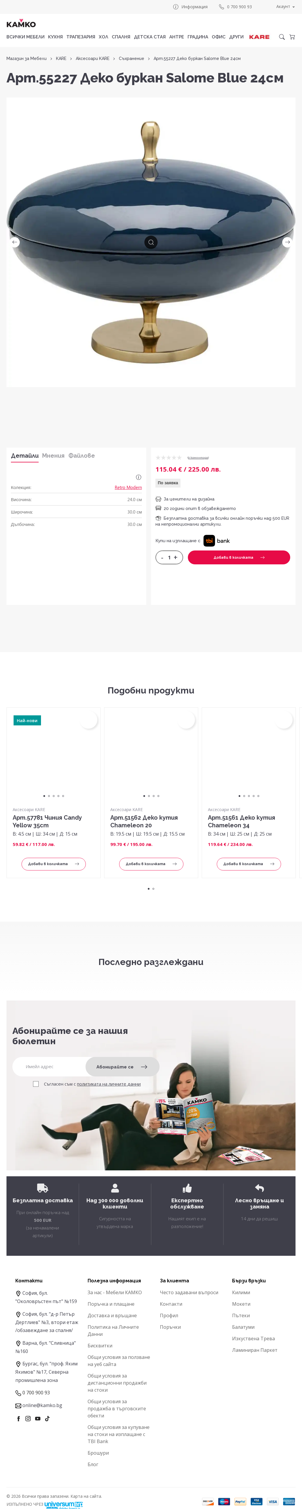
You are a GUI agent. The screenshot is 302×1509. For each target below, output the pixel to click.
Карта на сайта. (86, 1496)
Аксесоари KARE (92, 58)
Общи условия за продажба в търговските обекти (117, 1408)
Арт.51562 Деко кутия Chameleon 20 (144, 821)
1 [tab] (44, 796)
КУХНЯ (55, 37)
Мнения (53, 455)
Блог (93, 1464)
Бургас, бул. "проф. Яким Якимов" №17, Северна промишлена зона (46, 1371)
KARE (61, 58)
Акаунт (283, 6)
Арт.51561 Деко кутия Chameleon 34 (241, 821)
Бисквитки (100, 1345)
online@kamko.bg (42, 1405)
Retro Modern (128, 487)
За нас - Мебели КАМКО (115, 1292)
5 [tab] (63, 796)
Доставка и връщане (112, 1315)
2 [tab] (49, 796)
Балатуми (243, 1327)
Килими (241, 1292)
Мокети (241, 1304)
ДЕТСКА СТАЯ (150, 37)
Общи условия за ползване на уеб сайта (119, 1360)
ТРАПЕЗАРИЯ (80, 37)
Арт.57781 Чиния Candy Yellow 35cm (47, 821)
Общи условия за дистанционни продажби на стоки (117, 1382)
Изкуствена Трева (253, 1338)
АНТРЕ (176, 37)
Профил (169, 1315)
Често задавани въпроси (189, 1292)
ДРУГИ (236, 37)
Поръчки (170, 1327)
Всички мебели (25, 37)
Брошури (98, 1453)
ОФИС (219, 37)
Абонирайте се (121, 1067)
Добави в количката (239, 557)
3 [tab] (54, 796)
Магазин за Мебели (26, 58)
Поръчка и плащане (111, 1304)
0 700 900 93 (235, 7)
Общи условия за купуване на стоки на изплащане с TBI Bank (119, 1434)
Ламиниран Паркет (255, 1350)
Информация (190, 7)
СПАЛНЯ (121, 37)
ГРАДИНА (198, 37)
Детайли (25, 455)
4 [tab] (58, 796)
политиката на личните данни (109, 1084)
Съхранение (131, 58)
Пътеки (241, 1315)
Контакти (171, 1304)
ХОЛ (103, 37)
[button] (216, 540)
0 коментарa (198, 457)
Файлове (81, 455)
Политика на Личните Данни (113, 1330)
